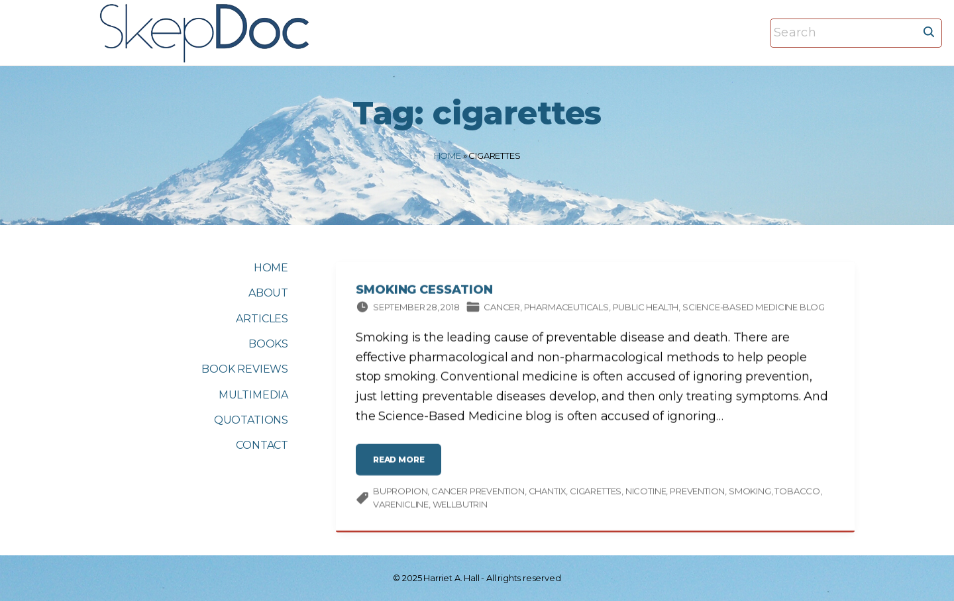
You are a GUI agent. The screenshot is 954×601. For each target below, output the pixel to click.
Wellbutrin (460, 506)
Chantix (547, 493)
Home (447, 155)
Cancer (502, 309)
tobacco (797, 493)
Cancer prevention (478, 493)
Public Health (646, 309)
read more (402, 467)
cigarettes (595, 493)
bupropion (400, 493)
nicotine (645, 493)
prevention (697, 493)
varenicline (401, 506)
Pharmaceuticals (566, 309)
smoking (750, 493)
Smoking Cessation (424, 292)
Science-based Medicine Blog (753, 309)
